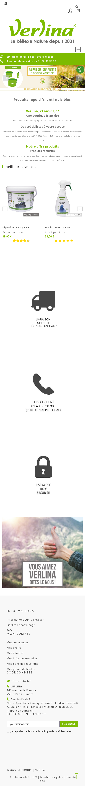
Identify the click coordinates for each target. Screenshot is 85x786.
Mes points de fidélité (21, 669)
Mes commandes (17, 642)
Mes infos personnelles (22, 658)
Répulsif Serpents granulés (16, 227)
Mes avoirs (14, 647)
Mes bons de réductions (22, 663)
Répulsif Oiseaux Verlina (57, 227)
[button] (77, 776)
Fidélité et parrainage (21, 625)
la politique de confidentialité (55, 731)
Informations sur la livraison (25, 619)
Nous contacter (20, 681)
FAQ (9, 630)
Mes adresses (16, 653)
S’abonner (69, 723)
